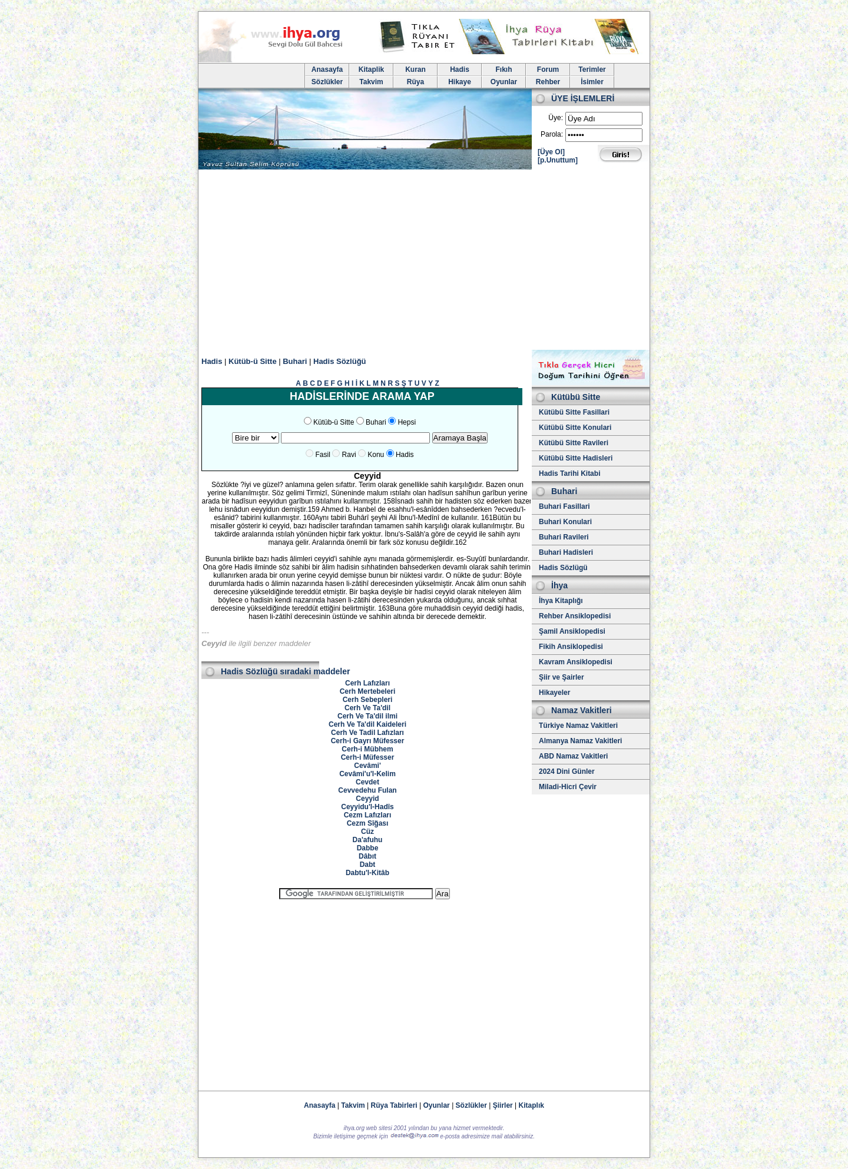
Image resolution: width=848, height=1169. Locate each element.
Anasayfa (327, 69)
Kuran (415, 69)
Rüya (415, 82)
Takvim (371, 82)
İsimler (592, 82)
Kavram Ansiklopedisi (575, 662)
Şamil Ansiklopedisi (572, 631)
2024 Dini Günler (567, 771)
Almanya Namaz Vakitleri (580, 741)
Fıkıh (503, 69)
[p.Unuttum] (558, 160)
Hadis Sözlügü (563, 568)
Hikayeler (554, 692)
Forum (548, 69)
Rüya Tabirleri (394, 1105)
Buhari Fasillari (564, 506)
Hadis (459, 69)
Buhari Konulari (565, 522)
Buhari (295, 361)
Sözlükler (327, 82)
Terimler (591, 69)
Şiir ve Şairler (561, 677)
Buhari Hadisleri (566, 552)
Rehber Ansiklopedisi (575, 616)
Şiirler (503, 1105)
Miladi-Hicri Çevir (568, 787)
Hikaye (459, 82)
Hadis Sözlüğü (339, 361)
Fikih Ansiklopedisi (571, 647)
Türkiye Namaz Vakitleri (578, 725)
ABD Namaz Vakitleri (573, 756)
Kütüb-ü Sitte (252, 361)
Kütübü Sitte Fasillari (574, 412)
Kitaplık (531, 1105)
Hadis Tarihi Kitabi (569, 473)
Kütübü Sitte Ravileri (573, 443)
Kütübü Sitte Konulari (575, 427)
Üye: (555, 118)
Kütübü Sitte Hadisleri (575, 458)
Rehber (548, 82)
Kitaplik (371, 69)
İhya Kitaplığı (561, 601)
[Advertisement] (424, 261)
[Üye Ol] (551, 152)
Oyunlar (504, 82)
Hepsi (407, 422)
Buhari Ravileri (564, 537)
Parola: (552, 134)
